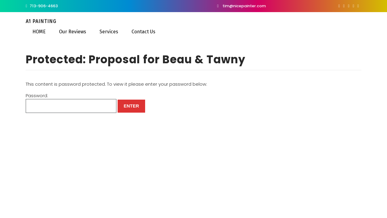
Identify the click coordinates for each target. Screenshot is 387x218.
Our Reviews (72, 32)
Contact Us (143, 32)
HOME (38, 32)
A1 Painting (41, 21)
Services (108, 32)
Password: (71, 102)
